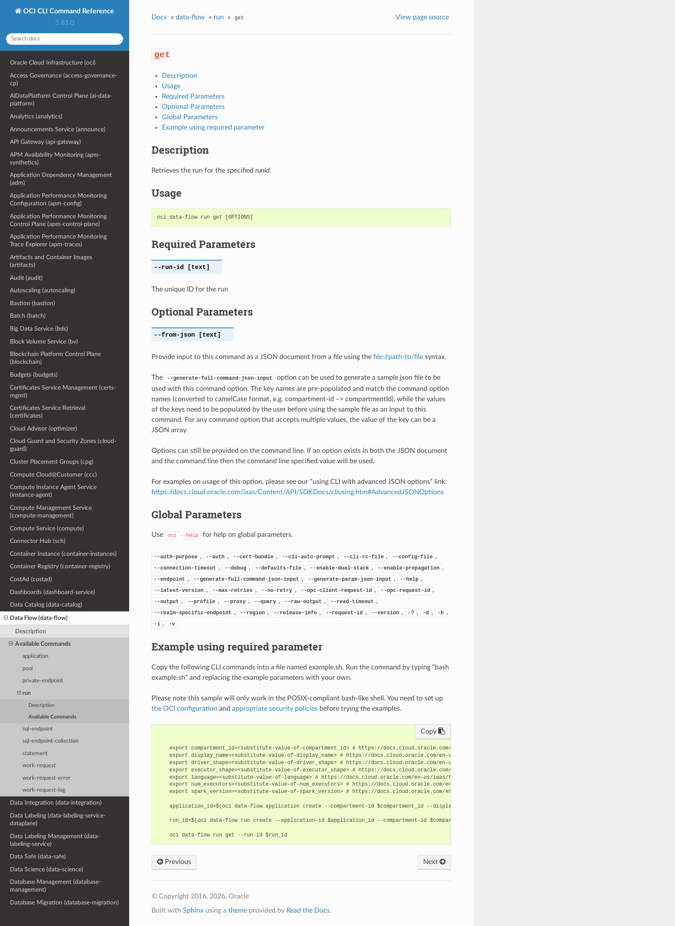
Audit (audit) (26, 278)
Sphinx (193, 910)
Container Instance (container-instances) (63, 554)
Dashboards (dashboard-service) (52, 592)
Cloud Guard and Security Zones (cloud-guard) (63, 445)
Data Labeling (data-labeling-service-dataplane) (57, 819)
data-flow (190, 17)
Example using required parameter (213, 127)
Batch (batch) (28, 316)
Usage (171, 86)
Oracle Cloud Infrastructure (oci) (53, 62)
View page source (422, 17)
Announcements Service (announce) (57, 129)
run (24, 693)
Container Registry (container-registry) (60, 566)
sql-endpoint (37, 729)
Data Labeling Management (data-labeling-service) (55, 840)
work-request (39, 765)
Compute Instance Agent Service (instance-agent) (53, 491)
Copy (433, 731)
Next (434, 861)
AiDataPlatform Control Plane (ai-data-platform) (61, 100)
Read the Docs (308, 910)
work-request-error (46, 778)
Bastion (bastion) (32, 303)
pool (27, 669)
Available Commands (40, 644)
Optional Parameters (193, 106)
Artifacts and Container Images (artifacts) (51, 261)
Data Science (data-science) (46, 869)
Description (30, 631)
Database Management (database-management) (55, 886)
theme (237, 910)
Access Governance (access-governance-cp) (63, 79)
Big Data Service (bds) (39, 328)
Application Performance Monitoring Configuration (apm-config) (58, 199)
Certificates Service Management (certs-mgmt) (63, 391)
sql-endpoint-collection (50, 741)
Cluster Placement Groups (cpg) (51, 461)
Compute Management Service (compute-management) (51, 512)
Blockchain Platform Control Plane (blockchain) (55, 358)
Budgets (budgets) (34, 375)
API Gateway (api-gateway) (45, 142)
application (35, 656)
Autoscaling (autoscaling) (42, 290)
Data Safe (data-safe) (38, 856)
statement (35, 753)
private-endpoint (42, 681)
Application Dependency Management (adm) (61, 179)
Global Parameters (190, 117)
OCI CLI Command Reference (68, 11)
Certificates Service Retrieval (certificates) (47, 412)
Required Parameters (193, 96)
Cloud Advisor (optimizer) (43, 428)
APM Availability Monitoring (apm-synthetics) (55, 159)
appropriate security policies (275, 708)
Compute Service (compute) (47, 528)
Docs (159, 17)
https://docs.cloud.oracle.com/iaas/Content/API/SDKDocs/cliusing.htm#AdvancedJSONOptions (298, 492)
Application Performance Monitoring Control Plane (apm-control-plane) (58, 220)
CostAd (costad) (31, 579)
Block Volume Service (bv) (44, 341)
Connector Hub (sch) (37, 541)
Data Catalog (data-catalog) (46, 604)
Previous (174, 861)
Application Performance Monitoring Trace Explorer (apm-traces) (58, 240)
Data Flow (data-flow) (36, 618)
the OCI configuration (184, 708)
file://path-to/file (398, 356)
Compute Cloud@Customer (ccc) (53, 474)
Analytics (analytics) (36, 116)
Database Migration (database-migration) (64, 902)
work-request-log (43, 790)
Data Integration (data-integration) (56, 802)
